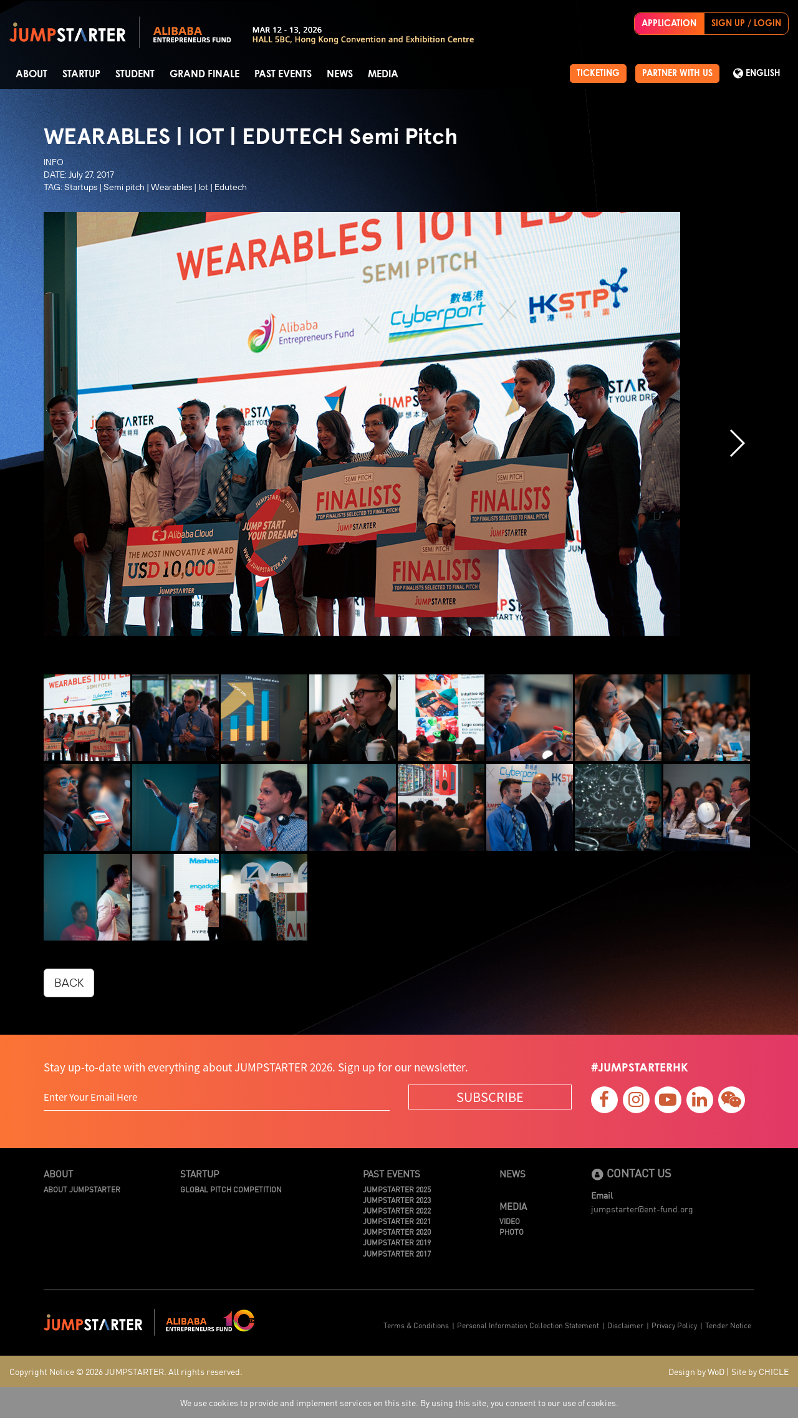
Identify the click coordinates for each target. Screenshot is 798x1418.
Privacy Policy (674, 1325)
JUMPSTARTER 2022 (397, 1210)
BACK (69, 982)
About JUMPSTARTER (82, 1189)
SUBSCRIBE (490, 1097)
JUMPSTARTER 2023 (397, 1199)
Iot (203, 187)
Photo (511, 1231)
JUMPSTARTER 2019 (397, 1242)
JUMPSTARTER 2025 (397, 1189)
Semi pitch (124, 187)
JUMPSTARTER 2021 (397, 1220)
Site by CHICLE (760, 1371)
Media (383, 74)
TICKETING (598, 73)
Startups (80, 187)
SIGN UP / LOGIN (746, 23)
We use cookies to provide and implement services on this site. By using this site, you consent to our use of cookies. (399, 1402)
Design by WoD (696, 1371)
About (31, 74)
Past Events (283, 74)
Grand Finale (204, 74)
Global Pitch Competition (231, 1189)
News (340, 74)
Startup (81, 74)
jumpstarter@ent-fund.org (642, 1208)
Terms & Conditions (416, 1325)
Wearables (171, 187)
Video (509, 1220)
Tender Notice (728, 1325)
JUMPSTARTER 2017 (397, 1253)
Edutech (230, 187)
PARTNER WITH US (677, 73)
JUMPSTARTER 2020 (397, 1231)
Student (135, 74)
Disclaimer (625, 1325)
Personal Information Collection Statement (528, 1325)
